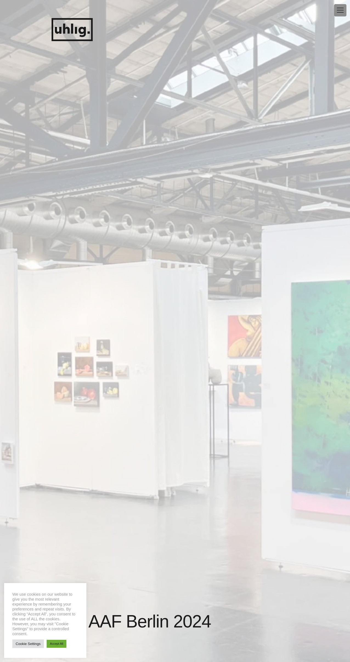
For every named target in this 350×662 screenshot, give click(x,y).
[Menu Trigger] (340, 10)
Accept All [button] (56, 643)
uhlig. (72, 30)
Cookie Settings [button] (28, 644)
